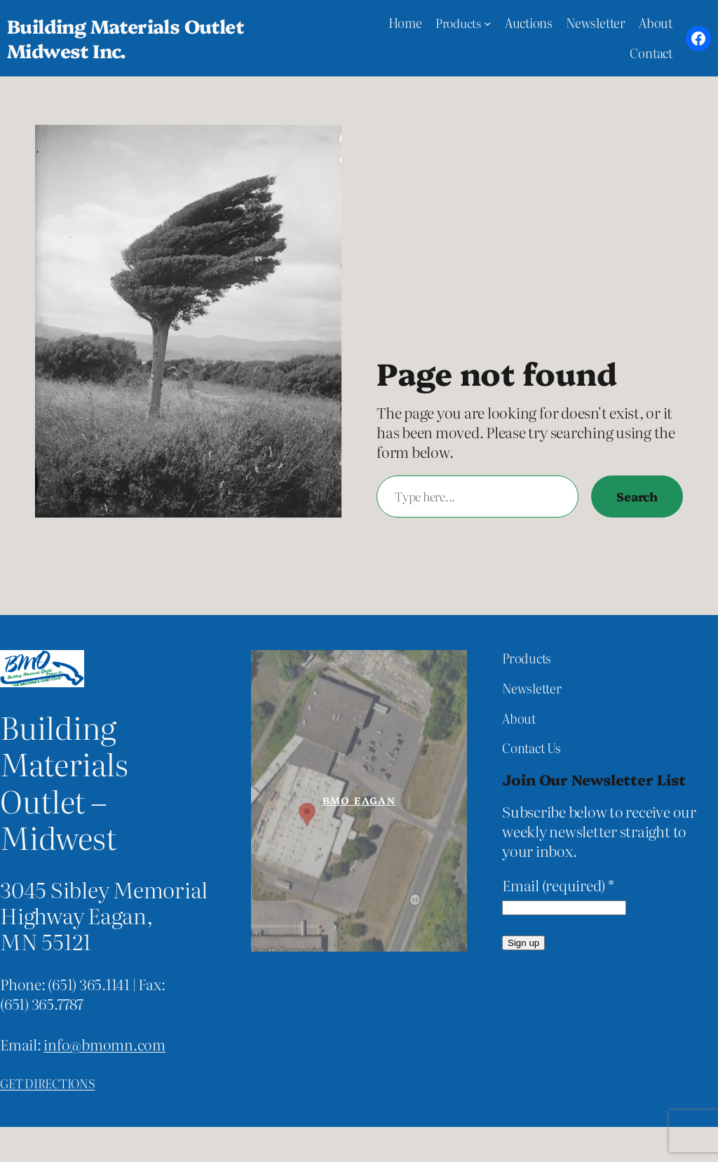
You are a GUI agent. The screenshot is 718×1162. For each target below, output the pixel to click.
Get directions (47, 1083)
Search (637, 495)
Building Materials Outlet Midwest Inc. (125, 38)
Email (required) (558, 886)
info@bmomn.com (104, 1044)
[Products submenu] (487, 23)
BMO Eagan (359, 800)
